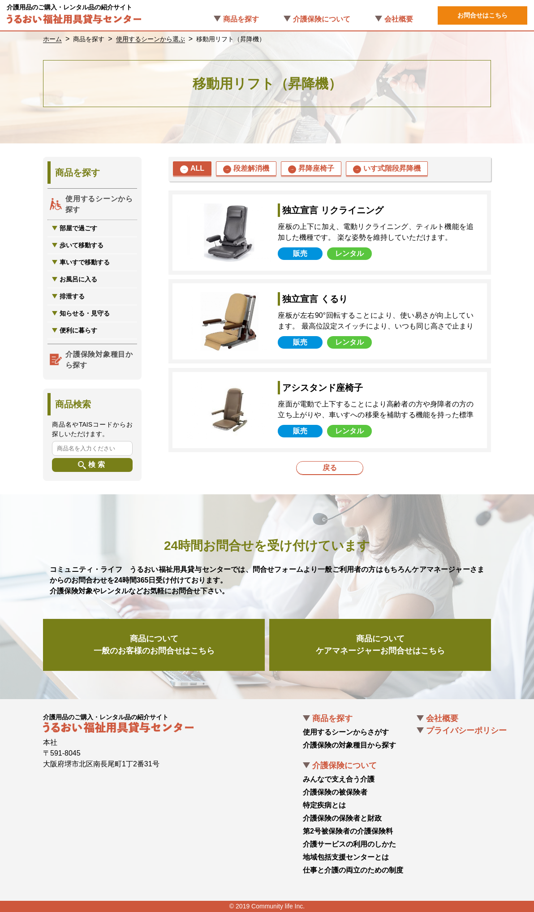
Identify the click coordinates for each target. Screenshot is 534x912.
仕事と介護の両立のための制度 (353, 870)
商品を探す (241, 19)
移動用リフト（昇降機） (230, 39)
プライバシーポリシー (466, 730)
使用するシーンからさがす (346, 732)
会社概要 (398, 19)
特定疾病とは (324, 805)
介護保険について (321, 19)
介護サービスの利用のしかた (349, 844)
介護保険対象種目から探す (99, 359)
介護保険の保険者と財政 (342, 818)
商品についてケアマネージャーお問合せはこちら (380, 644)
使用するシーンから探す (99, 204)
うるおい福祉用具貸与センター (74, 21)
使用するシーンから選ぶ (150, 39)
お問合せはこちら (482, 15)
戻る (330, 467)
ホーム (52, 39)
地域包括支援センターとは (346, 857)
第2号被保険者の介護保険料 (348, 831)
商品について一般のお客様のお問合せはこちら (154, 644)
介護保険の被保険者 (335, 792)
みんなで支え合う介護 (339, 779)
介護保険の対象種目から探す (349, 745)
